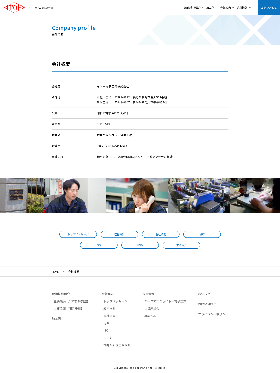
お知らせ (204, 294)
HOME (56, 272)
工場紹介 (181, 245)
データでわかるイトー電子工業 (165, 301)
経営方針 (119, 234)
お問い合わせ (269, 7)
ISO (98, 245)
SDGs (140, 245)
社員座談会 (151, 308)
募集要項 (150, 315)
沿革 (202, 234)
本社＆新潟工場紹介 (117, 345)
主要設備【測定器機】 (69, 308)
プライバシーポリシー (213, 314)
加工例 (210, 7)
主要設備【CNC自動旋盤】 (72, 301)
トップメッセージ (78, 234)
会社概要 (160, 234)
